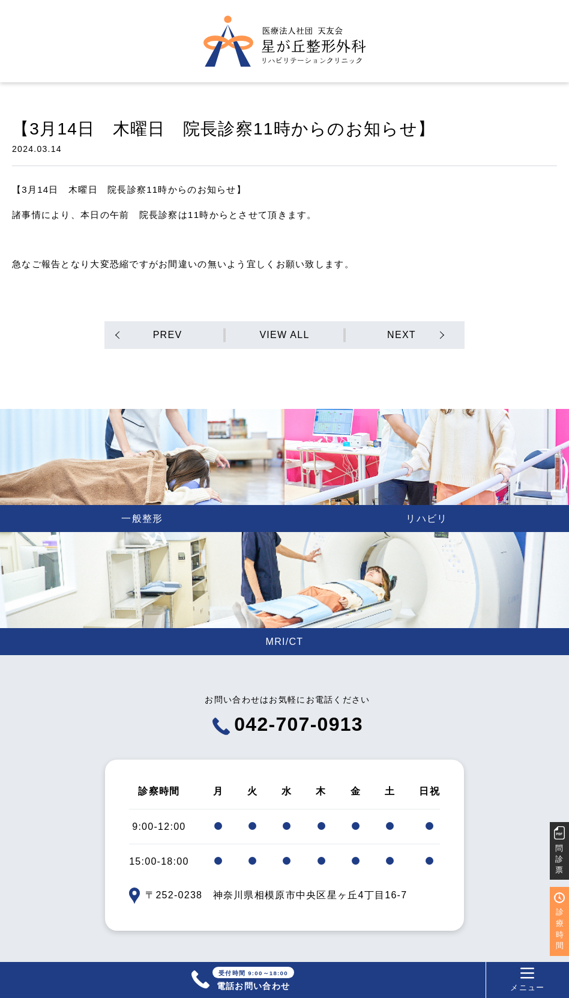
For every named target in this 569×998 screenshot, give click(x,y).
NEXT (401, 335)
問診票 (559, 859)
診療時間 (560, 928)
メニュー (527, 979)
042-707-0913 (287, 724)
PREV (167, 335)
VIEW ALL (284, 335)
